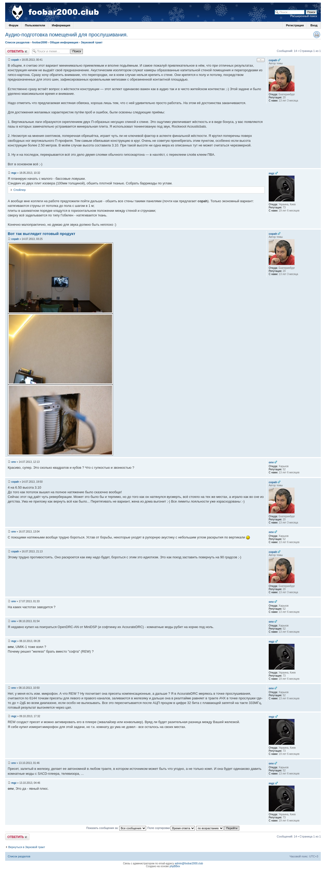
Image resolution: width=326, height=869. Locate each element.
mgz (14, 172)
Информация (61, 25)
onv (13, 461)
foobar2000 (39, 42)
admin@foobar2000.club (189, 863)
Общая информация (64, 42)
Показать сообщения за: (116, 827)
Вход (314, 25)
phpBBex (175, 866)
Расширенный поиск (303, 16)
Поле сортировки (171, 827)
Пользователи (35, 25)
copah (15, 59)
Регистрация (295, 25)
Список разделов (17, 42)
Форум (13, 25)
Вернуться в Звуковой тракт (26, 847)
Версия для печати (316, 34)
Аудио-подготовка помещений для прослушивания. (66, 34)
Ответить (17, 51)
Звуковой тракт (91, 42)
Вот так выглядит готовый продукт (41, 233)
